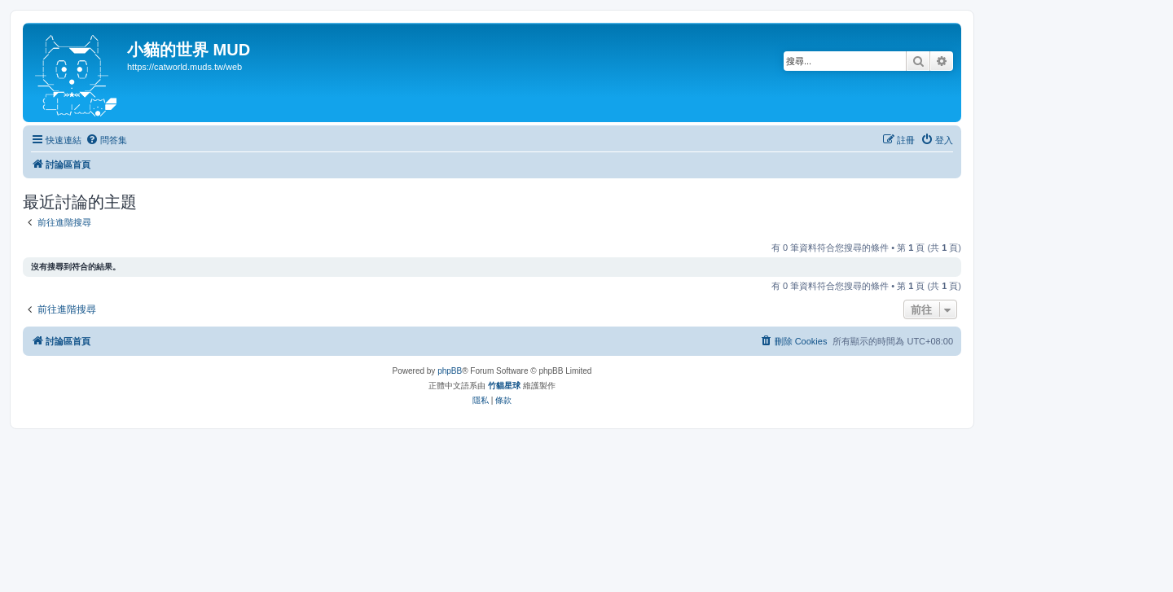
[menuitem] (106, 140)
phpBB (449, 370)
